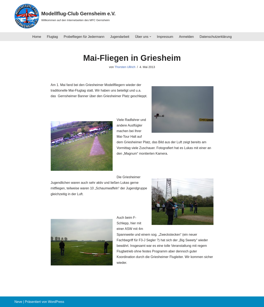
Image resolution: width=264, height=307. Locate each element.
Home (36, 36)
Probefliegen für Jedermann (84, 36)
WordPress (56, 301)
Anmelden (186, 36)
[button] (150, 36)
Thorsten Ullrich (124, 67)
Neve (18, 301)
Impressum (165, 36)
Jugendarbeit (119, 36)
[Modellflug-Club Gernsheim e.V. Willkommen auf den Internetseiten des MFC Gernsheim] (65, 16)
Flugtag (52, 36)
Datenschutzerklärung (216, 36)
